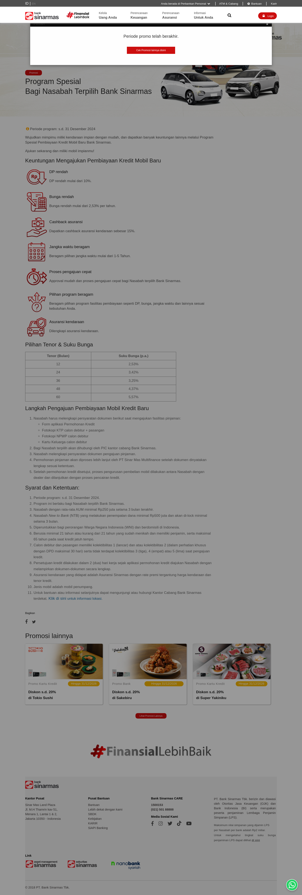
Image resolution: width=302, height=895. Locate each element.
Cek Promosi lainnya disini (151, 50)
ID (27, 3)
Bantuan (254, 3)
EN (34, 3)
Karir (273, 3)
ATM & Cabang (228, 3)
